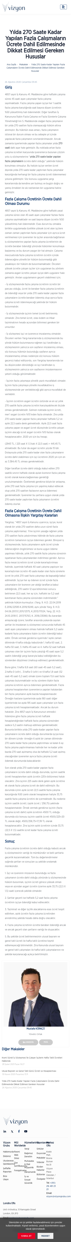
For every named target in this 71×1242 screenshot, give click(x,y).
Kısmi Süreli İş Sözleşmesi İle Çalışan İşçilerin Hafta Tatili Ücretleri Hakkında (32, 1059)
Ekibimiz (7, 1156)
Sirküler (40, 1149)
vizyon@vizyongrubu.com (58, 1196)
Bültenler (41, 1174)
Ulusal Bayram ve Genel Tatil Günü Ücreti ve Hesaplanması (29, 1071)
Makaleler (23, 65)
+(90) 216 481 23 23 (51, 1186)
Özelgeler (41, 1179)
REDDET (45, 1236)
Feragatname (20, 1170)
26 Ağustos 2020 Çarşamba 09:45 (21, 82)
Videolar (40, 1162)
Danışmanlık (30, 1172)
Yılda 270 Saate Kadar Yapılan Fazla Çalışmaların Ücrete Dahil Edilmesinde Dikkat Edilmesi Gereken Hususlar (36, 68)
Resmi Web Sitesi (17, 1155)
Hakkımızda (8, 1152)
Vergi (26, 1149)
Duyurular (41, 1153)
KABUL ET (26, 1236)
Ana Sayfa (11, 65)
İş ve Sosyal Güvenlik (28, 1180)
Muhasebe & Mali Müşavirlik (29, 1164)
